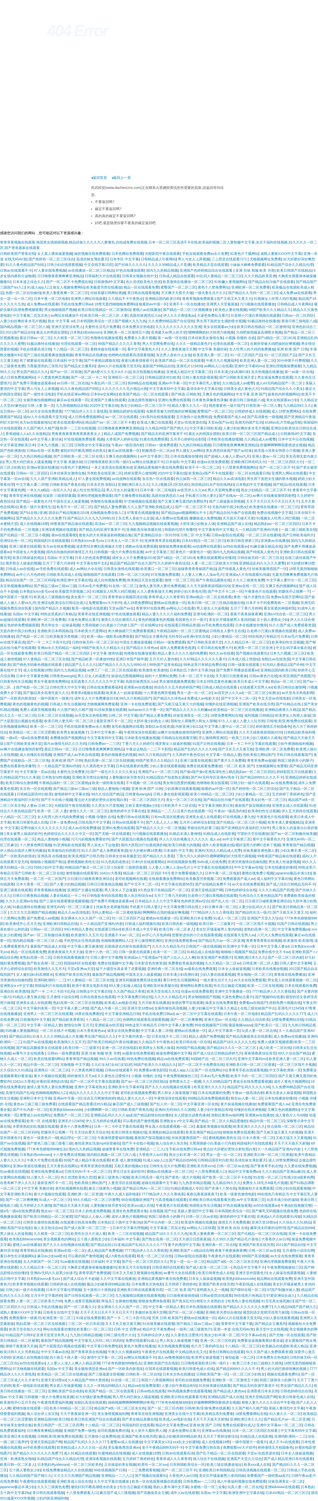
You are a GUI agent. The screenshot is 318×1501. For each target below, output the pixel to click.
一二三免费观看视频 (144, 1470)
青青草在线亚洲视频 (93, 614)
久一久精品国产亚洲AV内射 (257, 530)
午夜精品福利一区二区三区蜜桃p (182, 631)
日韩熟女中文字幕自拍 (91, 445)
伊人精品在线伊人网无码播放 (23, 850)
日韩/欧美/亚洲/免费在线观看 (289, 721)
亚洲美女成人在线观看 (289, 805)
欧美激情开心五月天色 (23, 924)
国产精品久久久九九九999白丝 (91, 518)
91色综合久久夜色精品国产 (260, 896)
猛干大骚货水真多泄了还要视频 (120, 969)
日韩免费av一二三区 (104, 744)
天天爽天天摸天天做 (177, 293)
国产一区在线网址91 (146, 625)
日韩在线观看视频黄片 (70, 957)
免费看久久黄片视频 (140, 338)
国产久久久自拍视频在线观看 (168, 1087)
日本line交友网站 (103, 394)
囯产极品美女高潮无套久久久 (46, 693)
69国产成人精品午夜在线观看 (87, 1160)
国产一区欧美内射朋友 (17, 698)
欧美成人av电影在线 (120, 1003)
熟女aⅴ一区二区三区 (57, 1211)
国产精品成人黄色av (229, 1391)
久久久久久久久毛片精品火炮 (124, 389)
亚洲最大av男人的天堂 (168, 332)
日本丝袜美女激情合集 (205, 338)
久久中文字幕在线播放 (117, 1279)
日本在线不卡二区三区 (169, 1036)
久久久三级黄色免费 (248, 580)
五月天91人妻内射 (163, 659)
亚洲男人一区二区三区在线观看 (47, 1014)
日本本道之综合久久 (28, 282)
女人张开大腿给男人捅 (148, 1431)
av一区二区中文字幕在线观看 (199, 1014)
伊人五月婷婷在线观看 (299, 811)
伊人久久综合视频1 (174, 839)
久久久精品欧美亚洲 (260, 276)
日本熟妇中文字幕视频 (253, 484)
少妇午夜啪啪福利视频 (295, 744)
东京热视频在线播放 (148, 372)
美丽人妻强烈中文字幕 (195, 1211)
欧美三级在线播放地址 (224, 1465)
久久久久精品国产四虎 (276, 890)
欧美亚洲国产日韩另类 (85, 856)
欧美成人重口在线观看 (154, 422)
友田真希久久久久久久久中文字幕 (97, 681)
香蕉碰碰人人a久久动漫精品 (28, 434)
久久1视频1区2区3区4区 (170, 484)
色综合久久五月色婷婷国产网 (177, 687)
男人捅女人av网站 (190, 451)
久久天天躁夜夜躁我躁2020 (208, 586)
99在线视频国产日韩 (210, 1025)
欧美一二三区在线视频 (77, 428)
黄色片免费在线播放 (139, 1346)
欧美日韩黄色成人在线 (30, 822)
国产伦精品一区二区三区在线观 (262, 1234)
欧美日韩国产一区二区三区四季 (58, 1425)
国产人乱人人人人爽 (161, 822)
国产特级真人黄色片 (262, 552)
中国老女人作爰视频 (28, 552)
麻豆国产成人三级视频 (130, 1104)
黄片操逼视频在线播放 (238, 1104)
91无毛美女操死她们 (277, 1301)
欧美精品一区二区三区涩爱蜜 (32, 732)
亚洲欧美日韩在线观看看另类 (211, 1200)
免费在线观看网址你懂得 (215, 558)
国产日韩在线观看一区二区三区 (88, 1295)
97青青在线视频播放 (143, 513)
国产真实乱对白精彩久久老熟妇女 (199, 1301)
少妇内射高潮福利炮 (52, 1498)
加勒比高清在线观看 (90, 1402)
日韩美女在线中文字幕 (60, 1312)
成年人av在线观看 (184, 1493)
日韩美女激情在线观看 (121, 569)
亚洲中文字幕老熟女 (90, 1087)
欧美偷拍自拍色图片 (64, 850)
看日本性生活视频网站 (180, 980)
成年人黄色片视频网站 (291, 1081)
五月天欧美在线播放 (154, 1003)
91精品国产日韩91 (20, 1335)
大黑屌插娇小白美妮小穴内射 (105, 625)
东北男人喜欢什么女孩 (173, 355)
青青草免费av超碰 (261, 760)
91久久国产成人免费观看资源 (292, 625)
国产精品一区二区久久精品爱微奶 (220, 1121)
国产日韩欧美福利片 (298, 535)
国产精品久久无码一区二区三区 (252, 293)
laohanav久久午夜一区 (146, 710)
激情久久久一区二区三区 (88, 811)
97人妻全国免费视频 (50, 270)
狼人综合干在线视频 (209, 1459)
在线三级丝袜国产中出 (257, 1008)
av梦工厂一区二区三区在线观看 (112, 670)
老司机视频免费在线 (113, 1431)
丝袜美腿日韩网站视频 (108, 293)
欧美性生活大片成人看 (88, 1234)
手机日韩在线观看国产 (294, 755)
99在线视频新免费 (181, 862)
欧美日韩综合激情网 (289, 687)
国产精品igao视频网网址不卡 (184, 513)
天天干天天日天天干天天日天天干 (272, 501)
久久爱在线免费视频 (300, 1166)
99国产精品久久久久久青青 (119, 344)
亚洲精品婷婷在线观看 (126, 411)
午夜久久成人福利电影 (122, 1194)
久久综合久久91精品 (16, 1070)
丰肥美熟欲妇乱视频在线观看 (35, 1126)
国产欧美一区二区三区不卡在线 (226, 1177)
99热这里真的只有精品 (58, 614)
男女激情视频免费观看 (176, 681)
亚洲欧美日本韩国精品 (54, 631)
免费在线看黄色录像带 (17, 766)
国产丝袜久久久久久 (130, 265)
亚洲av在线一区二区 (247, 586)
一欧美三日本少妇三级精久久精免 (254, 738)
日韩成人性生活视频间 (67, 704)
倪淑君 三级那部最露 (59, 496)
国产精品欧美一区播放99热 (92, 659)
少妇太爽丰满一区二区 (297, 850)
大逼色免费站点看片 (213, 315)
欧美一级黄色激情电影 (237, 1194)
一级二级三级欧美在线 (298, 530)
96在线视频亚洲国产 (137, 1200)
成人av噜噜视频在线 (173, 1357)
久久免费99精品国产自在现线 (171, 321)
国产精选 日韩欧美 (185, 394)
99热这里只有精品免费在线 (204, 665)
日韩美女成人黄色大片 (241, 389)
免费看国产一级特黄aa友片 (268, 1476)
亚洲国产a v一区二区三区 (158, 772)
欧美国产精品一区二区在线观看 (179, 360)
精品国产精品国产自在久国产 (132, 563)
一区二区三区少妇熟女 (262, 693)
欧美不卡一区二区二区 (202, 467)
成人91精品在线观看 (80, 1453)
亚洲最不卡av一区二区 (122, 935)
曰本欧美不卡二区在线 (178, 805)
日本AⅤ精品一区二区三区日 (203, 541)
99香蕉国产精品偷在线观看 (71, 524)
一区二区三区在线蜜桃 (263, 535)
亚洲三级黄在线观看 (25, 546)
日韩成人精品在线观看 (176, 276)
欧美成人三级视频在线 (51, 597)
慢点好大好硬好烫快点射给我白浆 (100, 800)
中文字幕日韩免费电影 (104, 1346)
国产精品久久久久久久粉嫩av (189, 710)
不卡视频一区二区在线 (143, 783)
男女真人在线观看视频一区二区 (292, 980)
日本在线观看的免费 (131, 766)
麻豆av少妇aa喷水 (51, 1256)
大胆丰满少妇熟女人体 (197, 524)
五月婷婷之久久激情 (35, 1205)
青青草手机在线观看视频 (247, 1070)
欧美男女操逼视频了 (72, 732)
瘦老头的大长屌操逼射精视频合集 (105, 535)
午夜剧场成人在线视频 (253, 1284)
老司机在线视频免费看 (137, 1093)
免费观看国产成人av (229, 417)
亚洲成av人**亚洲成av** (142, 957)
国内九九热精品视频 (162, 270)
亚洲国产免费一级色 (79, 1431)
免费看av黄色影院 (153, 1070)
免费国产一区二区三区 (71, 1115)
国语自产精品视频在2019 (68, 513)
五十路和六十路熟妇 (99, 1290)
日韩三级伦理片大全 (119, 1335)
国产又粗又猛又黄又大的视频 (180, 704)
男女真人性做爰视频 (284, 862)
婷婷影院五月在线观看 (294, 772)
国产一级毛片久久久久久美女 (113, 772)
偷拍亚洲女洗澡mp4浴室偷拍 (97, 1143)
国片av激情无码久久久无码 (65, 744)
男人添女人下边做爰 (103, 845)
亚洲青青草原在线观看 (162, 541)
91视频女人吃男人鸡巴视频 (275, 299)
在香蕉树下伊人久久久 (17, 1183)
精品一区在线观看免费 (141, 287)
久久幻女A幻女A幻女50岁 (111, 1065)
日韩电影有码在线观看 (104, 896)
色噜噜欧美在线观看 (212, 783)
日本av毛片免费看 (92, 586)
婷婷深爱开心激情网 (140, 473)
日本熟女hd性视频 (56, 777)
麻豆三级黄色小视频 (113, 1177)
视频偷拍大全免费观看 (255, 1188)
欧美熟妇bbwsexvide (66, 1110)
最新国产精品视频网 (108, 974)
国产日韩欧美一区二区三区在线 (78, 456)
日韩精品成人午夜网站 (158, 259)
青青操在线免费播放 (290, 974)
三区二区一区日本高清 (85, 1324)
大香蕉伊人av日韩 (153, 1155)
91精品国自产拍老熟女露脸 (167, 777)
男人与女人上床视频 (194, 259)
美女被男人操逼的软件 (24, 834)
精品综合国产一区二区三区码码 (30, 580)
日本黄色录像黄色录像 (209, 400)
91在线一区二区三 (122, 586)
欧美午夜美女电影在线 (89, 986)
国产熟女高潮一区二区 (44, 963)
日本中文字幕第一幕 (106, 732)
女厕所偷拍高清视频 (170, 1008)
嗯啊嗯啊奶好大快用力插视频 (211, 332)
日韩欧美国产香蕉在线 (17, 254)
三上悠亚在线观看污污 (230, 259)
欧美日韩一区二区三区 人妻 (106, 315)
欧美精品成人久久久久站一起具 (81, 1447)
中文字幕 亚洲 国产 (251, 394)
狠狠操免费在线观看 (238, 1132)
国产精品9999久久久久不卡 (261, 777)
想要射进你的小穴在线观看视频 (196, 935)
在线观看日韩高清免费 (77, 1222)
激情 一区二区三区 (179, 580)
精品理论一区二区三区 (77, 1138)
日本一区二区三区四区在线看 (255, 1431)
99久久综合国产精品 (107, 794)
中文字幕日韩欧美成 (205, 428)
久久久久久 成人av (205, 839)
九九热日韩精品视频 (195, 445)
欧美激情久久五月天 (87, 935)
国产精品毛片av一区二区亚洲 (221, 941)
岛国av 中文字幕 (60, 558)
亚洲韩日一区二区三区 (125, 377)
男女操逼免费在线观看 (275, 377)
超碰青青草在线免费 (118, 1149)
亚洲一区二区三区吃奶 (217, 1340)
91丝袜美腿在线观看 (110, 710)
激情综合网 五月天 (78, 1025)
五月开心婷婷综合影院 (187, 439)
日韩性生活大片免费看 (167, 1166)
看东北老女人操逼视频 (283, 1093)
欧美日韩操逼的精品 (29, 558)
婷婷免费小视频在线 (285, 1003)
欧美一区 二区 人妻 (52, 811)
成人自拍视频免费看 (110, 580)
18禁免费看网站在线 (226, 715)
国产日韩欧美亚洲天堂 (237, 377)
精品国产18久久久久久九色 (234, 1042)
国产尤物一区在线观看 (112, 834)
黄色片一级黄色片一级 (193, 552)
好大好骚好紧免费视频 (93, 1397)
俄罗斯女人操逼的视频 (23, 563)
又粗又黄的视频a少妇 (142, 805)
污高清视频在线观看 (171, 1200)
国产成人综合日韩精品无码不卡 (290, 884)
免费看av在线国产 (253, 1003)
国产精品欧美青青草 (68, 1020)
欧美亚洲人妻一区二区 (210, 355)
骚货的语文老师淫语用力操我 (266, 1312)
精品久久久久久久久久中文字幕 (93, 1093)
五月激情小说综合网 (62, 997)
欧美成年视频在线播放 (198, 1222)
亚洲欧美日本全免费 (195, 918)
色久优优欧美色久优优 (143, 282)
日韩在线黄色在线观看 (97, 997)
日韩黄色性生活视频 (16, 681)
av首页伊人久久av (191, 490)
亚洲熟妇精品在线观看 (166, 1132)
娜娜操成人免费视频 (205, 518)
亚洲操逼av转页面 (109, 1025)
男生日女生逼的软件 (129, 1171)
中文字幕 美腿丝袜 (212, 349)
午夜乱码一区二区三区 (108, 383)
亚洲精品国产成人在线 (234, 524)
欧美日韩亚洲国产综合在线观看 (95, 1419)
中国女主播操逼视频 (135, 642)
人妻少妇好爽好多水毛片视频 (23, 321)
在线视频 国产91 (162, 1211)
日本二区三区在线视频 (55, 715)
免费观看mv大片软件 (105, 603)
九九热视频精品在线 (72, 405)
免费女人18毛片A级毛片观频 (265, 1183)
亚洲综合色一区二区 (16, 541)
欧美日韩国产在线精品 (294, 270)
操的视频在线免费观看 (91, 254)
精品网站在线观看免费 (274, 1279)
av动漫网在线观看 (126, 479)
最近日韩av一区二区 (36, 338)
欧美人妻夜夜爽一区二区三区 (65, 293)
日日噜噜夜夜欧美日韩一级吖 (107, 462)
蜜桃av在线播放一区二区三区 (170, 1171)
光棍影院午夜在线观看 (162, 254)
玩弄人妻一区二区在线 (259, 1031)
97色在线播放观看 (130, 270)
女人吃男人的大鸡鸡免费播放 (252, 349)
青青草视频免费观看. (198, 299)
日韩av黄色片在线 (263, 676)
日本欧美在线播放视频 (224, 439)
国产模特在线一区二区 (247, 1290)
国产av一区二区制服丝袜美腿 (293, 834)
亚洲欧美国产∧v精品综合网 (191, 1250)
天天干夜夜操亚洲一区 (77, 1414)
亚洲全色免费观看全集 (129, 1211)
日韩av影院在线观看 (227, 535)
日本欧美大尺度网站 (90, 631)
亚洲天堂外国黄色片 (251, 1273)
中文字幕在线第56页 (177, 884)
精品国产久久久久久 (80, 665)
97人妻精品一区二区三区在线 (46, 659)
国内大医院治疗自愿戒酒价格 (144, 845)
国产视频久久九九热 (130, 321)
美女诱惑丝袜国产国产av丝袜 (229, 451)
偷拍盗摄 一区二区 (239, 1357)
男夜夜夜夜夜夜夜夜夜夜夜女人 (77, 434)
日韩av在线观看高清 (178, 1453)
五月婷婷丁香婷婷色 (288, 794)
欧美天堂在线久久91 (163, 991)
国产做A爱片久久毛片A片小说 (107, 372)
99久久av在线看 (221, 653)
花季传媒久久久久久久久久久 (43, 828)
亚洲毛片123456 (189, 366)
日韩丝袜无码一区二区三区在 (260, 558)
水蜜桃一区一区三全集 (207, 1487)
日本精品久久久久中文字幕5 (157, 901)
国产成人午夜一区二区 (108, 1008)
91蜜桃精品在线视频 (114, 1453)
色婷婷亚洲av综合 (195, 901)
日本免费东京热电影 (138, 327)
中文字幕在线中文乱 (92, 563)
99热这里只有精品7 (140, 1025)
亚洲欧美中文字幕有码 (125, 1087)
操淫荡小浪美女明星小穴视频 (277, 451)
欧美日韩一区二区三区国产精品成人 (250, 434)
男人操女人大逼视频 (212, 608)
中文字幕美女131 (157, 1442)
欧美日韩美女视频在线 (129, 1132)
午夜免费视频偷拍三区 (180, 1076)
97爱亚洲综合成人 (280, 1295)
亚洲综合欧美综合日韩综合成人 (62, 603)
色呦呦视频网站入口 (117, 941)
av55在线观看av (235, 546)
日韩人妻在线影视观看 (199, 377)
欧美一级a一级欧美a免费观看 (110, 636)
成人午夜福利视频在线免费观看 (241, 1481)
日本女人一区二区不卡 (124, 541)
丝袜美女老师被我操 (112, 907)
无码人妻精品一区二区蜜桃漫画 (116, 912)
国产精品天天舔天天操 (70, 1205)
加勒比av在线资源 (275, 659)
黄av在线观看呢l (64, 535)
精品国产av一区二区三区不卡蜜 (110, 422)
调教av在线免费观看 (141, 546)
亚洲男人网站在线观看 (88, 299)
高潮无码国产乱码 (249, 422)
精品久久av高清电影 (229, 479)
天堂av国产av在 (220, 422)
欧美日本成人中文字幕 (251, 681)
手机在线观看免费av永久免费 (205, 254)
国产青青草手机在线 (266, 1166)
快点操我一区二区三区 (193, 479)
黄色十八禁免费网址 (213, 287)
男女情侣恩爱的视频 (178, 783)
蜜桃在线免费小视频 (257, 873)
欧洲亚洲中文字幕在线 (74, 580)
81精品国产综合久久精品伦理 (290, 265)
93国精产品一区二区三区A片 (213, 1059)
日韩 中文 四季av (127, 1329)
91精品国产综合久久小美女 (282, 389)
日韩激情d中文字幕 (109, 282)
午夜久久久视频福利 (222, 360)
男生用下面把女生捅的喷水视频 (221, 321)
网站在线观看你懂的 (59, 1329)
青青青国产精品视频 (298, 845)
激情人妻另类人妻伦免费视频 (162, 586)
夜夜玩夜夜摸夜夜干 (137, 360)
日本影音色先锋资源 (150, 963)
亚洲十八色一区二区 (101, 952)
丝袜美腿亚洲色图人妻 (260, 850)
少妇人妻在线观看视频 (167, 766)
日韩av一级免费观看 (161, 445)
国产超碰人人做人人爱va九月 (227, 456)
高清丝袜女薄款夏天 (92, 259)
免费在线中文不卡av (274, 952)
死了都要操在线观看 (35, 360)
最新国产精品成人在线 (47, 946)
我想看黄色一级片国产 (226, 405)
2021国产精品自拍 (20, 332)
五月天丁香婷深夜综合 (220, 1436)
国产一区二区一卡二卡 (88, 377)
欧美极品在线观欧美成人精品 (284, 1346)
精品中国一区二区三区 (40, 1065)
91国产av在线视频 (37, 1042)
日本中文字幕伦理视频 (130, 1228)
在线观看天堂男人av (256, 687)
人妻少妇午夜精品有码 (214, 1110)
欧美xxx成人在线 (140, 1205)
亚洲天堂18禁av (139, 1008)
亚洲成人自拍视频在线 (30, 1357)
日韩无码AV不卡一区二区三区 (87, 1171)
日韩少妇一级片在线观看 (249, 783)
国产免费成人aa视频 (43, 918)
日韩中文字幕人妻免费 (175, 1025)
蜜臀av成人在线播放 (126, 1442)
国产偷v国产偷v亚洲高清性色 (203, 772)
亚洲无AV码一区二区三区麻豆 (70, 907)
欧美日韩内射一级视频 (179, 924)
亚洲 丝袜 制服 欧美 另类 (255, 270)
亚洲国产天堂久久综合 (264, 918)
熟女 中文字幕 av (61, 321)
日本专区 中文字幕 (124, 259)
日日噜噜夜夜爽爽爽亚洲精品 (60, 276)
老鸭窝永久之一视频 (185, 1081)
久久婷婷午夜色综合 (173, 563)
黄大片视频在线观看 (49, 1076)
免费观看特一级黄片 (25, 1318)
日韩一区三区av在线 (233, 1166)
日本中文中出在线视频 (295, 439)
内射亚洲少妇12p (188, 726)
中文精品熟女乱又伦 (191, 1352)
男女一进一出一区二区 (194, 693)
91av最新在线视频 (14, 1171)
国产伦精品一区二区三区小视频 (24, 535)
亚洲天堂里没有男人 (67, 327)
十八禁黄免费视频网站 (239, 467)
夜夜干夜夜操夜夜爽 (246, 614)
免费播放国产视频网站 (67, 738)
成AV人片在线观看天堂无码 (119, 366)
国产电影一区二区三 (32, 636)
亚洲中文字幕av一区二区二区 (279, 1425)
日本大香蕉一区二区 (32, 884)
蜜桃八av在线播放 (147, 310)
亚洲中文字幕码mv (249, 366)
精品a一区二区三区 (286, 681)
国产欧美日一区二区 (270, 1025)
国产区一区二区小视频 (186, 1312)
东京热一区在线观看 (158, 479)
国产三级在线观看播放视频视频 (48, 355)
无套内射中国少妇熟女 (229, 507)
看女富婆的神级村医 (279, 608)
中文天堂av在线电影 (274, 698)
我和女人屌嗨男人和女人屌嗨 (193, 721)
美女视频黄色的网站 (59, 1239)
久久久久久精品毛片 (168, 946)
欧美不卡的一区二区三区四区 (253, 1076)
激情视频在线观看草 (81, 873)
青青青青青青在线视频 (263, 941)
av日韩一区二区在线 (73, 383)
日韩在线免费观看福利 (104, 687)
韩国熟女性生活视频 (205, 1205)
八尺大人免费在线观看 (274, 935)
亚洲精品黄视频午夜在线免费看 (158, 467)
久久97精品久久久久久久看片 (203, 659)
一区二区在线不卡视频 (57, 1031)
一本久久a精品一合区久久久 (49, 490)
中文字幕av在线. (254, 1335)
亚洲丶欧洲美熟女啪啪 (17, 1459)
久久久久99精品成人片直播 (169, 265)
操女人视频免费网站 (69, 287)
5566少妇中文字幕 (48, 867)
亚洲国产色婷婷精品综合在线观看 (206, 270)
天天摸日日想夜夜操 (231, 676)
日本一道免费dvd (63, 822)
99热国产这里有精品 (165, 665)
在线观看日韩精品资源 (182, 625)
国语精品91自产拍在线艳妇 (212, 484)
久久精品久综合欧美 (253, 1020)
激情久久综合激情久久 (118, 620)
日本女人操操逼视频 (234, 969)
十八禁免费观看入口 (210, 1171)
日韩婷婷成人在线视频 (252, 411)
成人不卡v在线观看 (284, 1442)
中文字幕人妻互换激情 (84, 946)
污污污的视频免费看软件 (90, 839)
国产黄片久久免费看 (229, 760)
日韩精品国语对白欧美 (162, 377)
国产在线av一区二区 (235, 496)
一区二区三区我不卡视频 (255, 924)
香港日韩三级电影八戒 (298, 321)
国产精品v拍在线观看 (289, 484)
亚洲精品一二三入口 (163, 811)
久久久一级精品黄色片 (193, 344)
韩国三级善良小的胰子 (295, 760)
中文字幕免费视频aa (293, 929)
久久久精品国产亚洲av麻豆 (283, 1171)
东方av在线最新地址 (36, 422)
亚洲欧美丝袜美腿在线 (144, 530)
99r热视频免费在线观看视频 (189, 1391)
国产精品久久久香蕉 (158, 856)
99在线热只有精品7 (263, 636)
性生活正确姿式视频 (229, 986)
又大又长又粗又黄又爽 (122, 1324)
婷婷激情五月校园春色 (273, 726)
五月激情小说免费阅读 (193, 417)
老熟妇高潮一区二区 (259, 929)
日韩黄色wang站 (62, 676)
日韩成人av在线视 (20, 569)
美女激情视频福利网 (113, 1414)
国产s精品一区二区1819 (276, 338)
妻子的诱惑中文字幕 (184, 1245)
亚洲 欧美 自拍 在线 (232, 1228)
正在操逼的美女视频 (120, 1465)
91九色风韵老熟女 (115, 862)
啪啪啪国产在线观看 (99, 575)
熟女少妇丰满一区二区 (186, 1155)
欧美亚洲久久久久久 (209, 1087)
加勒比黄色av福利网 (227, 1115)
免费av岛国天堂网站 (287, 597)
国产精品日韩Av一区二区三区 (145, 1188)
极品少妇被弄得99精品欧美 (108, 1284)
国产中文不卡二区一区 (225, 591)
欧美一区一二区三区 (46, 726)
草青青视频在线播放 (49, 890)
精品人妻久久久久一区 (189, 405)
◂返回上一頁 (121, 178)
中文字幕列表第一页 (39, 1008)
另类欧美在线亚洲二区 (104, 473)
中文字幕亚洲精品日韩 (122, 1014)
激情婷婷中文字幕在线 (71, 794)
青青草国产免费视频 (94, 1273)
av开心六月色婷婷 (30, 575)
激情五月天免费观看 (234, 1222)
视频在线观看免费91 (283, 1374)
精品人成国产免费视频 (121, 434)
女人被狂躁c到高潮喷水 (34, 974)
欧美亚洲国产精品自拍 (203, 1132)
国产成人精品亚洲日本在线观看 (288, 1459)
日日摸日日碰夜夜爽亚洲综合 (90, 879)
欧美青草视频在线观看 (30, 1284)
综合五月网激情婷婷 (99, 1098)
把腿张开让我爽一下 (294, 591)
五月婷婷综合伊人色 (153, 1335)
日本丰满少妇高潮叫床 (231, 372)
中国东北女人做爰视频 (70, 501)
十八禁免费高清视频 (69, 1155)
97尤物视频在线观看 (140, 501)
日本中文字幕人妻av (273, 946)
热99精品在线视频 (142, 383)
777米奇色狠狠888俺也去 (47, 1149)
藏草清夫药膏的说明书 (267, 1228)
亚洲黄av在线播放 (275, 541)
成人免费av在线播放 (171, 518)
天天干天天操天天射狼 (291, 1143)
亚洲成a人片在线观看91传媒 (247, 575)
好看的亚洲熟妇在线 (52, 1081)
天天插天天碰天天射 (238, 518)
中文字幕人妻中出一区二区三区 (290, 580)
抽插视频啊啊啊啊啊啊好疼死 (131, 1402)
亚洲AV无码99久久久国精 (175, 1110)
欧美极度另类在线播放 (104, 287)
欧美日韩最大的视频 (184, 845)
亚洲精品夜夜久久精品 (282, 710)
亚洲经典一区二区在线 (164, 969)
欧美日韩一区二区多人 (176, 929)
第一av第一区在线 (171, 338)
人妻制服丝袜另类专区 (126, 777)
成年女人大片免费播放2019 (133, 558)
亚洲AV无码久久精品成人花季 (217, 850)
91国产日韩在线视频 (208, 744)
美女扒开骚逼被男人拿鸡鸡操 (232, 620)
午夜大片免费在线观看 (44, 1160)
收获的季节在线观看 (187, 1003)
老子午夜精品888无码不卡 (162, 1447)
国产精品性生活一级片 (252, 912)
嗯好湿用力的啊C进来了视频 (257, 845)
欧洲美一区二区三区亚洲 (254, 648)
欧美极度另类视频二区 (72, 591)
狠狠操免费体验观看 (174, 546)
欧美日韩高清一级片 (147, 1177)
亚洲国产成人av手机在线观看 (76, 755)
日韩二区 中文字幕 (195, 535)
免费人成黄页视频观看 (37, 710)
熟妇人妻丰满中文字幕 (170, 1487)
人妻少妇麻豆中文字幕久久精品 (213, 1008)
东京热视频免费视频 (173, 1346)
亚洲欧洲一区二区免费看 (250, 287)
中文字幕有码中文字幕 (166, 389)
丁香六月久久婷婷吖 (137, 744)
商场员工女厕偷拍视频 (118, 1301)
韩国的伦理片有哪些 (180, 530)
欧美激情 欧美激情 (153, 670)
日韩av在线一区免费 (43, 451)
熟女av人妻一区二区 (247, 1098)
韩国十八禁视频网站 (157, 1380)
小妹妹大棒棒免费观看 (247, 265)
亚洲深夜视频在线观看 (59, 530)
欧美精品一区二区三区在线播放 (238, 710)
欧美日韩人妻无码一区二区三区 (69, 721)
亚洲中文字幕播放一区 (232, 991)
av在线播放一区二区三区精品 (91, 270)
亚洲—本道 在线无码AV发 (233, 1329)
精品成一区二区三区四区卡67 (146, 873)
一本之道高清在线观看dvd (111, 467)
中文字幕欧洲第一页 (285, 1070)
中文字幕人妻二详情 (32, 484)
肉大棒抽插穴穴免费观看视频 (131, 631)
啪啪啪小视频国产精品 (47, 862)
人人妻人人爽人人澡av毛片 (202, 575)
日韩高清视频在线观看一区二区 (260, 1470)
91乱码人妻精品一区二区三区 (219, 276)
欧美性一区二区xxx (153, 1465)
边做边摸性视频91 (142, 400)
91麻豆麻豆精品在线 (266, 546)
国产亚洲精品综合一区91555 (156, 535)
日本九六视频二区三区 (54, 445)
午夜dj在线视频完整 (296, 1205)
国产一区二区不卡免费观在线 (69, 282)
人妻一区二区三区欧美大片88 (214, 563)
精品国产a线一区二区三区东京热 (232, 1262)
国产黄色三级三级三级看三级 (49, 1143)
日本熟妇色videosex (85, 332)
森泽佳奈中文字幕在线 (204, 389)
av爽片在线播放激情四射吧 (274, 496)
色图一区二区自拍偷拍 (23, 293)
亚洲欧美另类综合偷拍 (89, 777)
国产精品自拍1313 (23, 1036)
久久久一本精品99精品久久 (104, 1386)
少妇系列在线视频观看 (156, 417)
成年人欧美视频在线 (218, 845)
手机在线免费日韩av (77, 304)
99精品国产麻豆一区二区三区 (87, 867)
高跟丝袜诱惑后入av (146, 315)
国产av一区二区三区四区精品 (144, 1081)
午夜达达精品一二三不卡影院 (149, 749)
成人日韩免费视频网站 (17, 377)
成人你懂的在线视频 (35, 755)
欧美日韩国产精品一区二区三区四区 (62, 653)
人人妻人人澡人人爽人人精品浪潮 (73, 1363)
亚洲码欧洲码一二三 (49, 980)
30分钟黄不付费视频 (293, 360)
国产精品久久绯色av (142, 648)
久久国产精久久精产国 (40, 428)
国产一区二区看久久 (79, 1307)
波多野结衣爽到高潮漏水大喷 (99, 546)
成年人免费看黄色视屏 (177, 648)
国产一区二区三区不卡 (276, 467)
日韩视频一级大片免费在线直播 (118, 552)
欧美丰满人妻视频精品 (285, 822)
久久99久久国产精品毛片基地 (235, 1239)
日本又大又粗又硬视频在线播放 (137, 1273)
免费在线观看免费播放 (204, 766)
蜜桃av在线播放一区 (170, 603)
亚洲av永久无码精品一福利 (58, 648)
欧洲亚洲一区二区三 (58, 1318)
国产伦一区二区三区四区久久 (145, 1262)
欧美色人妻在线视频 (231, 310)
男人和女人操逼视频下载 (176, 1093)
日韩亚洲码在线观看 (168, 1267)
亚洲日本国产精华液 (131, 659)
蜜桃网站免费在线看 (196, 986)
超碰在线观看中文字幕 (159, 1183)
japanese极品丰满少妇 (293, 873)
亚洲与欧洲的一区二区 (210, 614)
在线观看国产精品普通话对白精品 (84, 1104)
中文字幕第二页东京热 (31, 315)
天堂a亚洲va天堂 (80, 969)
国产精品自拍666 (182, 1160)
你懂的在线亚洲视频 (221, 704)
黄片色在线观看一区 (196, 811)
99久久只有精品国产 (135, 698)
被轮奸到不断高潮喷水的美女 (83, 451)
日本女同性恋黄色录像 (213, 681)
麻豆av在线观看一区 (73, 400)
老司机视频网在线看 (127, 726)
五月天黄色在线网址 (62, 1166)
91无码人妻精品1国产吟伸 (282, 665)
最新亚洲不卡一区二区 (114, 721)
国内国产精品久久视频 (52, 608)
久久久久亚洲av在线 (21, 901)
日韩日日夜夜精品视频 (104, 884)
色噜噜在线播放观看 (106, 338)
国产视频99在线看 (269, 997)
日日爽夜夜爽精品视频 (44, 1431)
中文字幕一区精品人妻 (223, 755)
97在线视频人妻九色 (238, 817)
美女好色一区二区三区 (268, 800)
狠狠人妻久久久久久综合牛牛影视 (268, 1402)
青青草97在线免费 (150, 608)
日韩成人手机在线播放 (44, 1307)
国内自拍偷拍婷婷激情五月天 (69, 552)
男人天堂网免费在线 (158, 344)
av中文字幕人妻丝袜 (46, 439)
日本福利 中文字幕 (67, 360)
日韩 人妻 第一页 (40, 405)
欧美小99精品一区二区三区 (211, 794)
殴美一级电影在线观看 (89, 608)
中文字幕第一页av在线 (37, 772)
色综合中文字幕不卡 (249, 1267)
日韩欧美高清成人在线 (64, 575)
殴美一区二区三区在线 (154, 1256)
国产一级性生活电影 (39, 394)
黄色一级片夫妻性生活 (37, 507)
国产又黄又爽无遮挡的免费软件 (182, 501)
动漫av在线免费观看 (213, 462)
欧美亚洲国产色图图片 (296, 676)
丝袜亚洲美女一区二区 (190, 715)
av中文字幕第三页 (154, 456)
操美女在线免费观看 (221, 1003)
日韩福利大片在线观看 (102, 276)
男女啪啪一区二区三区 (254, 974)
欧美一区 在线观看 (41, 1121)
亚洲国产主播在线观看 (108, 400)
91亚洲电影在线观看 (69, 845)
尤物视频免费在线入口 (107, 513)
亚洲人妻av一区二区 (268, 456)
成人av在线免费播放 (84, 828)
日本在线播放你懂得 (186, 456)
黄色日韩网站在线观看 (226, 1352)
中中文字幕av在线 (248, 867)
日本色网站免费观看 (127, 254)
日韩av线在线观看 (151, 1391)
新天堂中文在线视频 (272, 1329)
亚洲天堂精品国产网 (207, 890)
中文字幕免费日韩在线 (181, 907)
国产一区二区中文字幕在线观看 (94, 1081)
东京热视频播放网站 (16, 586)
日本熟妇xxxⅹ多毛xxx (88, 541)
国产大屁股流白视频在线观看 (134, 839)
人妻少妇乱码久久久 (254, 907)
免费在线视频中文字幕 (274, 513)
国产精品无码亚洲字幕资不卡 (164, 434)
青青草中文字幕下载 (237, 1324)
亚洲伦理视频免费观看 (283, 366)
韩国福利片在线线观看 (51, 541)
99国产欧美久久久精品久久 (270, 310)
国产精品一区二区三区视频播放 (188, 310)
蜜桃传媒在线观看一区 (108, 349)
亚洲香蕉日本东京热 (263, 1391)
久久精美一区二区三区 (71, 338)
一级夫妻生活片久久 (210, 293)
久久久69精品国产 (217, 1081)
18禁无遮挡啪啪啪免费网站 (115, 304)
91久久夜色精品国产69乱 (25, 265)
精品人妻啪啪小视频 (113, 789)
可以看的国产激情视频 (140, 1121)
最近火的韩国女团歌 (52, 332)
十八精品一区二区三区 (70, 349)
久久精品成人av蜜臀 (238, 383)
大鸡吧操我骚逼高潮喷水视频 (259, 332)
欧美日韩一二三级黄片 (216, 924)
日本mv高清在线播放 (167, 817)
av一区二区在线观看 (121, 417)
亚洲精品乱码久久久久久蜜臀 (262, 563)
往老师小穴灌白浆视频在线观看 (255, 315)
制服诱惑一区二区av (158, 451)
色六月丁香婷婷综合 (207, 1346)
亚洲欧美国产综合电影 (161, 1363)
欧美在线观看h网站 (68, 422)
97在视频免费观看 (164, 575)
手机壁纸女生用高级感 (81, 941)
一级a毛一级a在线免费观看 (27, 738)
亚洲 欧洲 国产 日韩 (292, 349)
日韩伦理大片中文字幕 (67, 687)
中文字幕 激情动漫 (107, 653)
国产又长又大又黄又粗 (235, 749)
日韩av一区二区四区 (298, 315)
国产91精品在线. (289, 704)
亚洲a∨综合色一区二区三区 (285, 614)
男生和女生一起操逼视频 (60, 625)
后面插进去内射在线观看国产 (127, 946)
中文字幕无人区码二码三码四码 (99, 1340)
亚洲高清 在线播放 (51, 856)
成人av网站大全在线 (85, 569)
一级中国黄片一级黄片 (54, 698)
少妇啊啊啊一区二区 (100, 1110)
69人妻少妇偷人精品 (125, 986)
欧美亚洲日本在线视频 (17, 1436)
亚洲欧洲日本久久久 (133, 484)
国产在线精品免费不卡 (212, 884)
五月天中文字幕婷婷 (46, 1295)
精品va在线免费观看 (173, 1059)
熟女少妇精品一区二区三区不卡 (145, 405)
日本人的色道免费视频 (92, 558)
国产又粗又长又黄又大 (234, 299)
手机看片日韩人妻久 (201, 496)
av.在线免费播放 (283, 783)
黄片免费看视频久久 (187, 873)
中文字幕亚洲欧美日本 (17, 445)
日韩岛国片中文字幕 (94, 822)
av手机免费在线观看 (52, 569)
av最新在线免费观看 (200, 969)
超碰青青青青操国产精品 (197, 569)
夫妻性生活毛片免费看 (102, 327)
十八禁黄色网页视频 (53, 377)
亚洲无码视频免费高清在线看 (138, 980)
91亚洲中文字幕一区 (239, 946)
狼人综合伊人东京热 (171, 1143)
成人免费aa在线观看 (295, 293)
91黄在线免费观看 (153, 439)
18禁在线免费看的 (88, 1014)
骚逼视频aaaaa (240, 1025)
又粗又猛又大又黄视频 (293, 1138)
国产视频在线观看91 (252, 653)
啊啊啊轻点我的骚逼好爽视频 (165, 912)
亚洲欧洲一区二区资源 (84, 1194)
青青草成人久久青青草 (166, 597)
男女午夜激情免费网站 (51, 681)
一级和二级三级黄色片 (193, 1329)
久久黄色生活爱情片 (113, 1076)
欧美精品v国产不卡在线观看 (210, 473)
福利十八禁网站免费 (160, 676)
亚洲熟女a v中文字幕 (16, 986)
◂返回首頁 (99, 178)
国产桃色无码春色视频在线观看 (38, 665)
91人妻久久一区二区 (43, 1177)
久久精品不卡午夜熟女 (125, 299)
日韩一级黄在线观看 (244, 665)
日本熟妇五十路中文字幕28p (192, 670)
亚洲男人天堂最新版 (222, 304)
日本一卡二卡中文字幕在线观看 (251, 744)
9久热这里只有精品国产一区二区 (163, 890)
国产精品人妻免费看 (110, 507)
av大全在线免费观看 (46, 411)
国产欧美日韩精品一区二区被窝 (47, 1216)
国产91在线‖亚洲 (33, 513)
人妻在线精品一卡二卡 (67, 896)
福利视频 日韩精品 (258, 715)
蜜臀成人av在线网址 (36, 1115)
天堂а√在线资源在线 (190, 422)
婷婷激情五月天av (81, 1076)
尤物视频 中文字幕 (74, 1065)
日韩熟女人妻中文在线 (227, 631)
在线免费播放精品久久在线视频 (67, 1470)
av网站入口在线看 (218, 366)
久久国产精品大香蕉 (129, 991)
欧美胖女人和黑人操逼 (292, 715)
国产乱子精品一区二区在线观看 (220, 1453)
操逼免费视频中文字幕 (173, 1053)
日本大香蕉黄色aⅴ (90, 1031)
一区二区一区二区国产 (47, 879)
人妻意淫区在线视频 (124, 1183)
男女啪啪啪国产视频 (60, 310)
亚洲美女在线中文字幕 (182, 1414)
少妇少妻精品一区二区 (228, 636)
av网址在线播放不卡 (67, 315)
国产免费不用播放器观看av (34, 383)
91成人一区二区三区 (229, 918)
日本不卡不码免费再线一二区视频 (272, 603)
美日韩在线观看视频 (143, 293)
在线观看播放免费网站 (166, 879)
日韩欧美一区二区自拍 (143, 1374)
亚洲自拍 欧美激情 (14, 991)
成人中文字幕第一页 (224, 1031)
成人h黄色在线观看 (120, 1256)
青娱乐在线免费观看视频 (252, 1081)
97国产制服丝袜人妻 (283, 1290)
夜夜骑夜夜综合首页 (260, 1053)
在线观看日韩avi (107, 929)
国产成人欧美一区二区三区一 (87, 1228)
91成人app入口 (39, 287)
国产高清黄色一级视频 (264, 417)
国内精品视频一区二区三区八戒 (24, 327)
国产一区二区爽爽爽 (186, 1020)
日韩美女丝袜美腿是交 (122, 856)
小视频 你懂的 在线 (240, 338)
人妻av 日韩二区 (40, 805)
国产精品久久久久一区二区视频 (160, 828)
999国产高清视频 (255, 1256)
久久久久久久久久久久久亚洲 (178, 327)
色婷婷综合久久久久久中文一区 (68, 834)
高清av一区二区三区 (111, 524)
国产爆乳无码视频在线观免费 (274, 1211)
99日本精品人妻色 (78, 929)
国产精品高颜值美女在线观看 (248, 1036)
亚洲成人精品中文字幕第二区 (189, 372)
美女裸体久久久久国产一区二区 (85, 918)
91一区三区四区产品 (246, 355)
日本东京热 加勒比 (101, 484)
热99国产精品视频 (190, 1048)
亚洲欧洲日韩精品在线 (60, 924)
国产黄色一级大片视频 (182, 1177)
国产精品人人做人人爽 (91, 1216)
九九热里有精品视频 (194, 1183)
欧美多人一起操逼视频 (123, 693)
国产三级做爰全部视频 (226, 501)
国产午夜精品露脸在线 (101, 360)
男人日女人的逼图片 (122, 490)
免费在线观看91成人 (142, 1340)
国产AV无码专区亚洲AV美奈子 (214, 777)
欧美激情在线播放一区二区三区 (187, 282)
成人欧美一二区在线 (275, 1048)
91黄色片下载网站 (244, 254)
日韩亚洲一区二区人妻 (263, 405)
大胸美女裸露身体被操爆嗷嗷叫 (91, 1267)
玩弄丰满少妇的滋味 (282, 1200)
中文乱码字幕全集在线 (293, 648)
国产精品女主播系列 (79, 366)
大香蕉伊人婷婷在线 (122, 439)
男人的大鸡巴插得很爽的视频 (284, 1369)
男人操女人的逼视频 (16, 1234)
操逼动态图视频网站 (127, 676)
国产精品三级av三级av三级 (55, 586)
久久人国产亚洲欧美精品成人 (53, 479)
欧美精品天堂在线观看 (210, 265)
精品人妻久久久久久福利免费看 (166, 614)
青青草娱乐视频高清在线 (127, 597)
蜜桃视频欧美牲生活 (83, 862)
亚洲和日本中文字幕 (35, 1098)
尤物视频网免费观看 (102, 704)
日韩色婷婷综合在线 (240, 890)
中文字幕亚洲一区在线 (200, 1104)
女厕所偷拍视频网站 (39, 400)
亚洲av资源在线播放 (43, 467)
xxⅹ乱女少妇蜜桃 (186, 1442)
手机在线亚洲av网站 (73, 394)
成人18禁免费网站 (285, 411)
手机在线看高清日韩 (35, 349)
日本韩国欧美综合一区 (94, 321)
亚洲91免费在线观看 (174, 400)
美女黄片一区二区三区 (88, 597)
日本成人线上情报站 (244, 659)
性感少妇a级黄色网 (299, 1177)
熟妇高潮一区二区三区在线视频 (109, 760)
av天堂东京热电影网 (298, 693)
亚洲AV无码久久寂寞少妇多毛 (53, 1273)
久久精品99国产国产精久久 (166, 428)
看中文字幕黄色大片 (143, 349)
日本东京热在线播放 (178, 1374)
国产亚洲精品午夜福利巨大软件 (245, 828)
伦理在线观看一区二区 (78, 344)
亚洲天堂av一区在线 (220, 1020)
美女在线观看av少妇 (219, 327)
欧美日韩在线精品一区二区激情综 (104, 310)
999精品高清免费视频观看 (208, 1098)
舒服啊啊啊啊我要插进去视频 (283, 445)
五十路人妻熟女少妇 (272, 620)
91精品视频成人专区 (187, 1188)
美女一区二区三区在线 (183, 800)
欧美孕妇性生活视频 (287, 642)
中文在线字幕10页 (98, 265)
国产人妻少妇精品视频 (67, 884)
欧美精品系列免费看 (217, 1414)
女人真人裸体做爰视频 (54, 254)
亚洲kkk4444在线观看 (281, 1487)
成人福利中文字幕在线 (274, 879)
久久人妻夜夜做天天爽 (178, 349)
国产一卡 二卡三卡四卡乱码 (48, 642)
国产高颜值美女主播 (152, 1493)
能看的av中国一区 (153, 304)
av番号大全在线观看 (29, 1053)
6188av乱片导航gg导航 (283, 422)
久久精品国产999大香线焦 (88, 1380)
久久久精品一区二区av (223, 963)
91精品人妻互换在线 (29, 997)
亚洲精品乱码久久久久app (110, 1115)
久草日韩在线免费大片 (214, 648)
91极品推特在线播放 (263, 321)
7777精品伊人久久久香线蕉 (85, 411)
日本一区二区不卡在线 (196, 676)
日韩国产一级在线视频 (203, 946)
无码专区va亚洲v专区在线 (188, 636)
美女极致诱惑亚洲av (90, 1369)
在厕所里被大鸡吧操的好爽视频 (274, 344)
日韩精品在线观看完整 (178, 738)
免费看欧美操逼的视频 (185, 963)
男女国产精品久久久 (32, 372)
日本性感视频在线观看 (203, 1307)
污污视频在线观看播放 (257, 304)
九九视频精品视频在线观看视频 (153, 524)
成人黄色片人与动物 (291, 1115)
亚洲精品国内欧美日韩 (162, 299)
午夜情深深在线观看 (139, 732)
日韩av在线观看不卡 (16, 270)
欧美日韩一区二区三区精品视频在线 (216, 603)
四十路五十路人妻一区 (67, 1357)
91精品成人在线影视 (219, 834)
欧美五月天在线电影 (134, 1267)
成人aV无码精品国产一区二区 (279, 383)
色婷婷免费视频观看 (23, 625)
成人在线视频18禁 (34, 524)
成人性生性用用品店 (88, 490)
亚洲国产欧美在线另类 (256, 704)
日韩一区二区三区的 (133, 575)
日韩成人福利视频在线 (142, 924)
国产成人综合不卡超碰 (80, 1279)
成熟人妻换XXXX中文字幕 (280, 254)
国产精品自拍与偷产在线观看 (271, 282)
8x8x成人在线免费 (211, 862)
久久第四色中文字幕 (98, 766)
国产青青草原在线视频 (88, 1352)
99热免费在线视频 (140, 1059)
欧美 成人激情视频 (126, 1160)
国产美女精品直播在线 (139, 1419)
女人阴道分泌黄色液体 (191, 1115)
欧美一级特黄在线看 (108, 783)
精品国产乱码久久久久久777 (283, 1014)
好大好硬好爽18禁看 (145, 850)
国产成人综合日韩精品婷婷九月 (217, 1053)
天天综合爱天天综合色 (91, 1132)
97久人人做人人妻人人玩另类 (241, 721)
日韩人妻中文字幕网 (106, 957)
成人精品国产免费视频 (105, 1250)
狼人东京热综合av (138, 896)
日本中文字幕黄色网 (32, 676)
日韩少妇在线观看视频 (64, 265)
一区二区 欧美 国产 (239, 766)
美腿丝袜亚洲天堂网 (151, 1312)
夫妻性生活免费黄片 (73, 772)
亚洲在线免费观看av (180, 941)
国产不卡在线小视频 (56, 800)
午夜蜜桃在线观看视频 (37, 1481)
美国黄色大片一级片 (191, 620)
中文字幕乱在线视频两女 (212, 867)
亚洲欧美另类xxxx (200, 1166)
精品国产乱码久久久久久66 (195, 749)
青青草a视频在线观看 (87, 693)
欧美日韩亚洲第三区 (243, 541)
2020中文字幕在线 (104, 405)
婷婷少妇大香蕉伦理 (190, 591)
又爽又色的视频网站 (218, 394)
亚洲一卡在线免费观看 (137, 704)
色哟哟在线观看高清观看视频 (131, 355)
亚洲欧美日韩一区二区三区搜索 (250, 1065)
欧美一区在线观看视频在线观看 (156, 1481)
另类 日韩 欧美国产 (167, 1318)
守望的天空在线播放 (253, 834)
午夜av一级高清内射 (127, 445)
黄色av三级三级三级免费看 (34, 1104)
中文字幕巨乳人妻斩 (204, 383)
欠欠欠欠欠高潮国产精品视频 (33, 912)
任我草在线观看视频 (161, 1369)
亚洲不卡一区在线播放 (186, 304)
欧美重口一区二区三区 (158, 569)
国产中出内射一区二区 (30, 1110)
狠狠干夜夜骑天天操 (21, 1346)
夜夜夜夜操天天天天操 (65, 952)
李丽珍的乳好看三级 (203, 828)
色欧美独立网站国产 (258, 755)
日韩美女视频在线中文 (139, 276)
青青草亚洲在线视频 (25, 496)
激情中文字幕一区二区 (104, 1357)
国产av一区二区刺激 (66, 372)
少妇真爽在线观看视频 (182, 789)
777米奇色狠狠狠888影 (173, 1402)
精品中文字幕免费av (244, 1171)
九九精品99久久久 (297, 405)
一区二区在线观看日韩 (252, 473)
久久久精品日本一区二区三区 (247, 642)
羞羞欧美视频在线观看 (213, 1126)
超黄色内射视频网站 (283, 394)
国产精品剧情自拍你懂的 (152, 1115)
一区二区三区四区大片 (285, 462)
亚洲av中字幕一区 (172, 383)
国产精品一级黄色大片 (33, 501)
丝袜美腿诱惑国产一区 (269, 569)
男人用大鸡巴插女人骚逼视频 (28, 462)
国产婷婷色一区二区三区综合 (51, 259)
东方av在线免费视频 (58, 546)
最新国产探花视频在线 (252, 805)
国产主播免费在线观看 (131, 496)
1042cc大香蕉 (110, 873)
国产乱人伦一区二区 (227, 901)
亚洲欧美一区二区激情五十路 (126, 332)
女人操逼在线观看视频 (286, 1273)
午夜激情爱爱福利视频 (115, 1138)
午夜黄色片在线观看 (260, 591)
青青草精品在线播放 (90, 355)
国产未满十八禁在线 (220, 1188)
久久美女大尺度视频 (107, 805)
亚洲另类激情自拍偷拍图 (247, 862)
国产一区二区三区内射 (285, 957)
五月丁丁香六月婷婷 (58, 563)
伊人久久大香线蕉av (179, 315)
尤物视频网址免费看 (265, 259)
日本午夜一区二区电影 (51, 299)
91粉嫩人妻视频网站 (230, 282)
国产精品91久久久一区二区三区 (232, 1048)
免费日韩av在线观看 (133, 817)
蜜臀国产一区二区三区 (178, 287)
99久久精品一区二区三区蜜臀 (96, 1200)
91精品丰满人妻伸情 (185, 834)
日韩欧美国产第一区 (212, 1374)
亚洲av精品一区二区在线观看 (209, 597)
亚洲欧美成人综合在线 (74, 1481)
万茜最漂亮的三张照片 (44, 366)
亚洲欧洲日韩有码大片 (248, 462)
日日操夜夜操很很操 (182, 1295)
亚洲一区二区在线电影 (119, 1048)
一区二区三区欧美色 (86, 1465)
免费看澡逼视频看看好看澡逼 (260, 1340)
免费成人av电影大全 (203, 698)
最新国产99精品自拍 (158, 366)
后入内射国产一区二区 (40, 1262)
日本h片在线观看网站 (148, 862)
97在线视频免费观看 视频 (84, 439)
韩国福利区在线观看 (79, 963)
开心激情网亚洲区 (212, 738)
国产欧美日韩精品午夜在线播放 (112, 1042)
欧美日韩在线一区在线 (193, 1042)
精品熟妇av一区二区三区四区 (277, 524)
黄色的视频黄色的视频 (155, 620)
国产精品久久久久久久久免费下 (40, 518)
